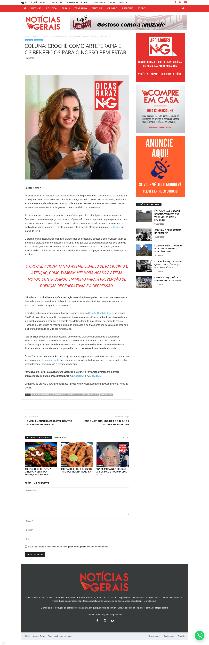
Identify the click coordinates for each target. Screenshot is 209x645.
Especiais (127, 8)
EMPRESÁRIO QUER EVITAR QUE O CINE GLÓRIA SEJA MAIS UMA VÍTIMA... (168, 264)
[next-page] (127, 437)
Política (51, 8)
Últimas (36, 8)
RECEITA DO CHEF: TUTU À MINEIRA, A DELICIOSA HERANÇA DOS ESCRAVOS (38, 471)
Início (27, 37)
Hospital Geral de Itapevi (100, 313)
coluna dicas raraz (41, 395)
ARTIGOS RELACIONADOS (38, 437)
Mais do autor (60, 437)
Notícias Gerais (39, 636)
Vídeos (142, 8)
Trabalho (80, 8)
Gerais (66, 8)
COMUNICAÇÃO (74, 395)
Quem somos (99, 2)
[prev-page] (123, 437)
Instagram (79, 376)
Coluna (43, 37)
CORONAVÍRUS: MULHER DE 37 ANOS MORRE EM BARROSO (106, 422)
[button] (183, 8)
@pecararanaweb (49, 360)
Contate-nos (169, 636)
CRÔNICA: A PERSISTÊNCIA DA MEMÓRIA (167, 231)
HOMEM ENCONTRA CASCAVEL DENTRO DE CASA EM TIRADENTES (48, 422)
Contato (112, 2)
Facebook (95, 376)
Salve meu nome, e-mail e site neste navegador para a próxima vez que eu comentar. (68, 546)
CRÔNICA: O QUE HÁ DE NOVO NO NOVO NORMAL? (168, 279)
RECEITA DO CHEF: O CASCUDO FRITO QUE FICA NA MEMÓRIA (76, 470)
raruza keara (106, 395)
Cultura (97, 8)
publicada (116, 227)
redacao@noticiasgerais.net (109, 614)
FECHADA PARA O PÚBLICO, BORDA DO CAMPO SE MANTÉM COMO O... (168, 248)
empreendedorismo (90, 395)
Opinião (112, 8)
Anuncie (123, 2)
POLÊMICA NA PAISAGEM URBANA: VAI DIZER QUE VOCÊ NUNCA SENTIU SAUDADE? (167, 215)
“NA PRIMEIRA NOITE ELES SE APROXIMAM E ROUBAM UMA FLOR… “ (111, 471)
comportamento (58, 395)
